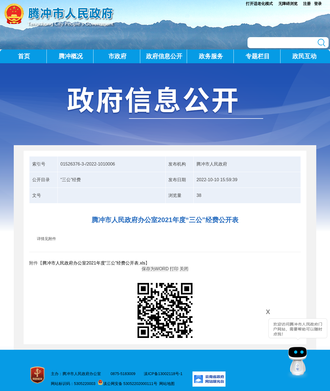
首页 (24, 56)
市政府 (117, 56)
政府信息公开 (164, 56)
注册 (307, 3)
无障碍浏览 (288, 3)
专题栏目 (258, 56)
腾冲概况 (71, 56)
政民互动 (304, 56)
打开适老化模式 (259, 3)
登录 (318, 3)
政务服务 (211, 56)
